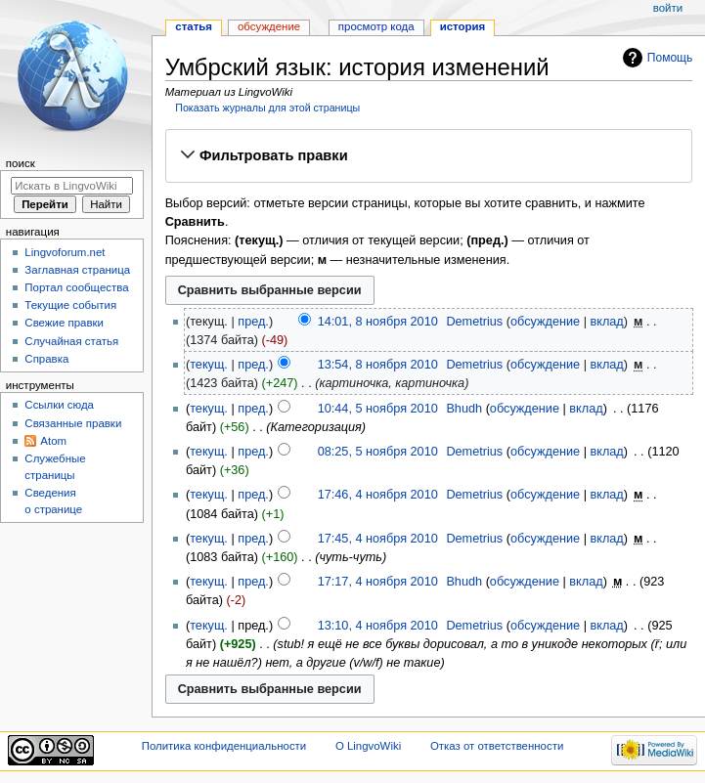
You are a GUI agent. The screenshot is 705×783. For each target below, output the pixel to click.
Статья (193, 26)
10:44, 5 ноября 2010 (378, 408)
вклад (606, 321)
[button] (428, 155)
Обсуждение (269, 26)
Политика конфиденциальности (224, 746)
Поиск (20, 163)
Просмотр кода (376, 26)
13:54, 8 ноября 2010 (378, 364)
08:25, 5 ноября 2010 (378, 451)
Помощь (670, 58)
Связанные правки (72, 423)
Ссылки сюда (59, 405)
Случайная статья (71, 341)
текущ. (209, 364)
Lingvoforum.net (64, 252)
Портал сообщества (76, 287)
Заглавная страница (77, 270)
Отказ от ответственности (496, 746)
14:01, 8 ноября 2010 (378, 321)
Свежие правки (64, 322)
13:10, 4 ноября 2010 (378, 625)
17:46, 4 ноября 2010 (378, 494)
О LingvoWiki (368, 746)
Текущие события (70, 305)
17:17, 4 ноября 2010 (378, 581)
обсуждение (545, 321)
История (463, 26)
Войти (668, 8)
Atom (53, 441)
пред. (253, 321)
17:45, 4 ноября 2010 (378, 538)
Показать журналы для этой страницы (267, 107)
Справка (46, 359)
